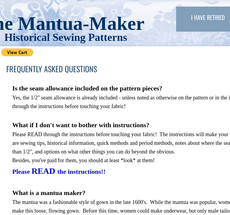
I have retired (208, 17)
